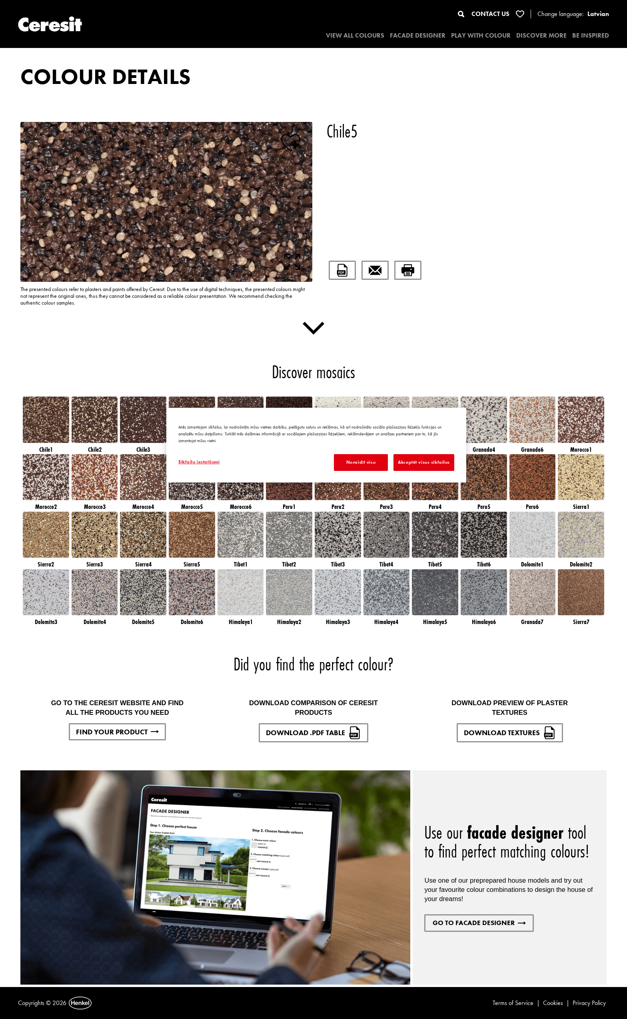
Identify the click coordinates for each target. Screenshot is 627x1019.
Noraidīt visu (360, 462)
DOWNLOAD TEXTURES (510, 732)
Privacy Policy (589, 1003)
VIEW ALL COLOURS (355, 35)
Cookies (553, 1003)
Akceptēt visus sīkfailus (424, 462)
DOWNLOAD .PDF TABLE (313, 732)
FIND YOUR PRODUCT (117, 731)
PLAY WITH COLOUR (481, 35)
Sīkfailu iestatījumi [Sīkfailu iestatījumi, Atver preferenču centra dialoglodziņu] (199, 462)
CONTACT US (490, 14)
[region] (316, 445)
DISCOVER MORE (541, 35)
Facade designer (417, 35)
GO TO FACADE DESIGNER (479, 922)
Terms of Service (513, 1003)
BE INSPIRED (590, 35)
